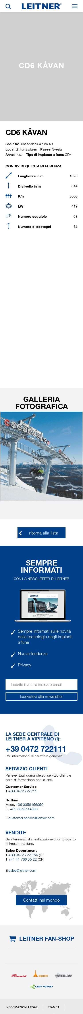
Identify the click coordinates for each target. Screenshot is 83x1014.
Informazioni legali (22, 1007)
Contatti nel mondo (41, 900)
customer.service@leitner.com (31, 818)
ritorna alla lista (43, 533)
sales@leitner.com (22, 870)
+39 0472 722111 (36, 749)
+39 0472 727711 (22, 791)
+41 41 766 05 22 (23, 859)
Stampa (54, 1007)
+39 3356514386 (24, 809)
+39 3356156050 (29, 805)
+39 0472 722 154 (23, 855)
